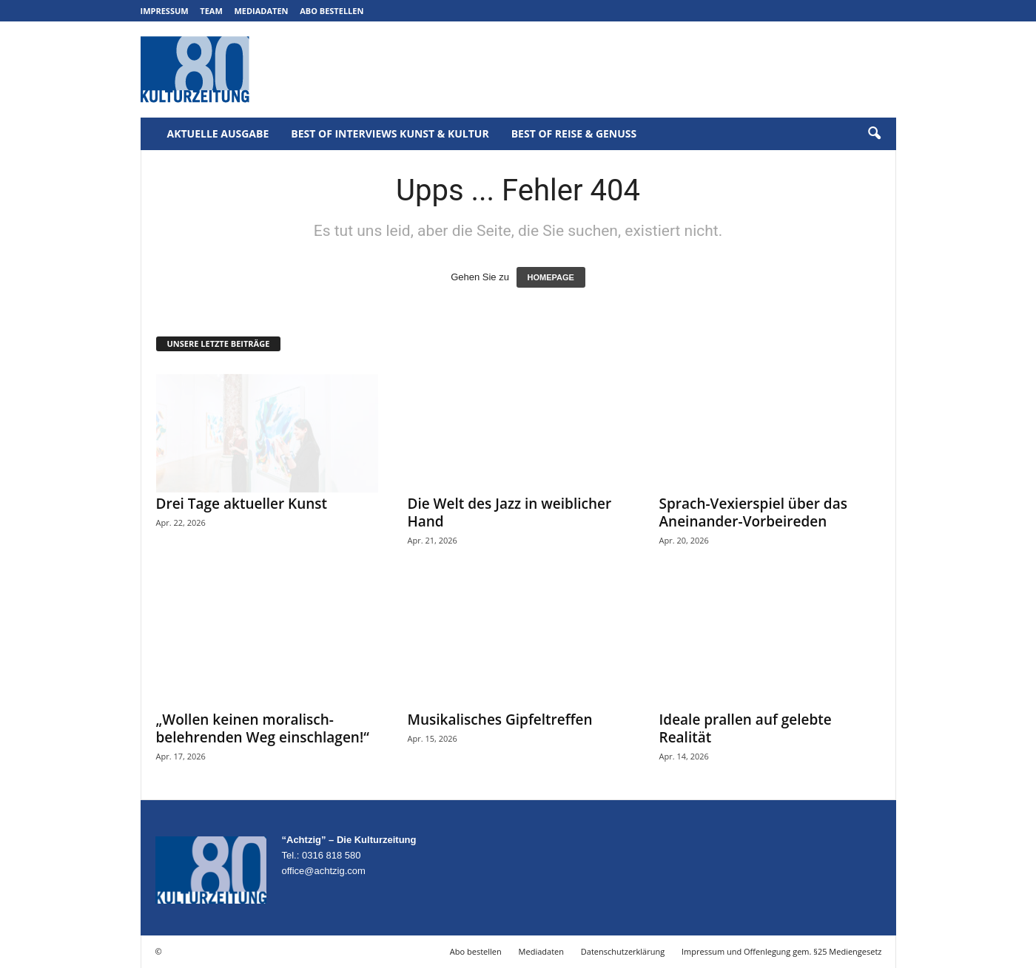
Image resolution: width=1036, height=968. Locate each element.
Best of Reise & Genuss (574, 133)
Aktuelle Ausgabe (218, 133)
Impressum (165, 10)
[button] (874, 134)
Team (211, 10)
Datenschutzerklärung (623, 951)
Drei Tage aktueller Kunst (242, 503)
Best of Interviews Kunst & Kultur (389, 133)
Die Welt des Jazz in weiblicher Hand (510, 512)
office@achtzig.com (324, 870)
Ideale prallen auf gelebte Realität (745, 728)
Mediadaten (261, 10)
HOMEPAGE (551, 277)
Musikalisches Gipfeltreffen (500, 719)
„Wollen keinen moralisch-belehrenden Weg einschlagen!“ (262, 728)
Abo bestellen (331, 10)
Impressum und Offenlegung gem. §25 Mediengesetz (781, 951)
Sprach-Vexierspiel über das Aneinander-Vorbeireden (753, 512)
